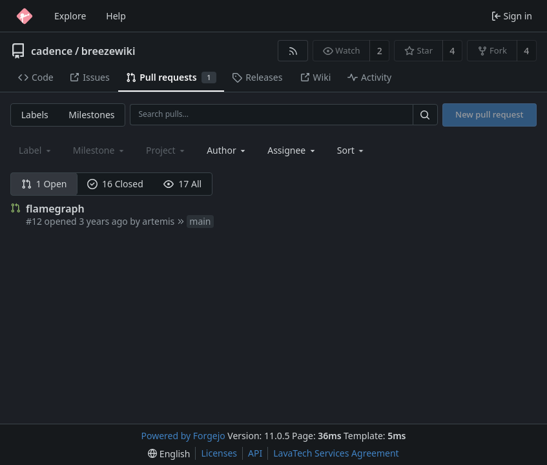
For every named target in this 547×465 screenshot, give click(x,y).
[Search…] (425, 114)
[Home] (24, 16)
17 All (182, 184)
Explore (70, 16)
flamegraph (55, 208)
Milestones (91, 114)
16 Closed (115, 184)
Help (116, 16)
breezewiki (108, 51)
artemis (158, 221)
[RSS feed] (293, 50)
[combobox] (227, 150)
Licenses (219, 453)
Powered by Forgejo (183, 435)
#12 (34, 221)
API (255, 453)
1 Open (44, 184)
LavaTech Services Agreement (335, 453)
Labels (34, 114)
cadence (51, 51)
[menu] (352, 150)
